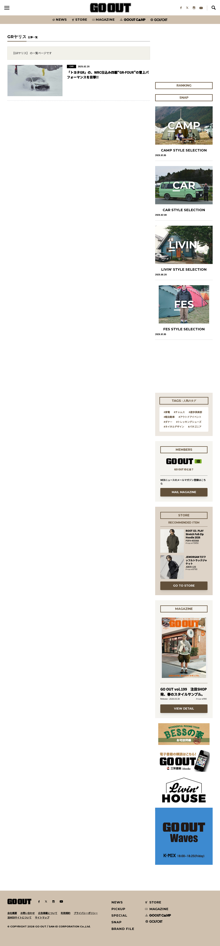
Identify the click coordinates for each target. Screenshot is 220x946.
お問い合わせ (27, 913)
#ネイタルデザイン (174, 426)
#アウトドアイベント (190, 417)
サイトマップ (42, 917)
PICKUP (118, 909)
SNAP (116, 922)
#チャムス (179, 412)
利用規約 (65, 913)
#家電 (167, 412)
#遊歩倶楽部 (195, 412)
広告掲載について (47, 913)
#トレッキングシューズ (188, 422)
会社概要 (12, 913)
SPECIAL (119, 915)
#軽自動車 (169, 417)
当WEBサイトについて (19, 917)
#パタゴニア (194, 426)
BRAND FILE (122, 929)
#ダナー (168, 422)
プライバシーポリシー (86, 913)
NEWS (117, 902)
